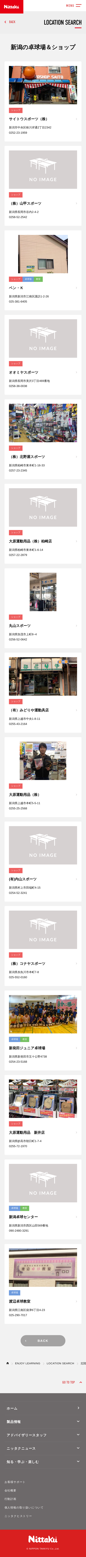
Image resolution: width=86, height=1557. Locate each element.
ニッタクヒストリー (18, 1516)
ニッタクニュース (21, 1448)
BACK (12, 22)
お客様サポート (15, 1482)
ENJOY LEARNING (27, 1363)
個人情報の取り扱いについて (24, 1507)
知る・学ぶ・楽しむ (23, 1462)
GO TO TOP (68, 1382)
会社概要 (10, 1490)
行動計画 (10, 1498)
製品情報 (14, 1422)
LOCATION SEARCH (60, 1363)
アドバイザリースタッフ (27, 1435)
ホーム (12, 1408)
